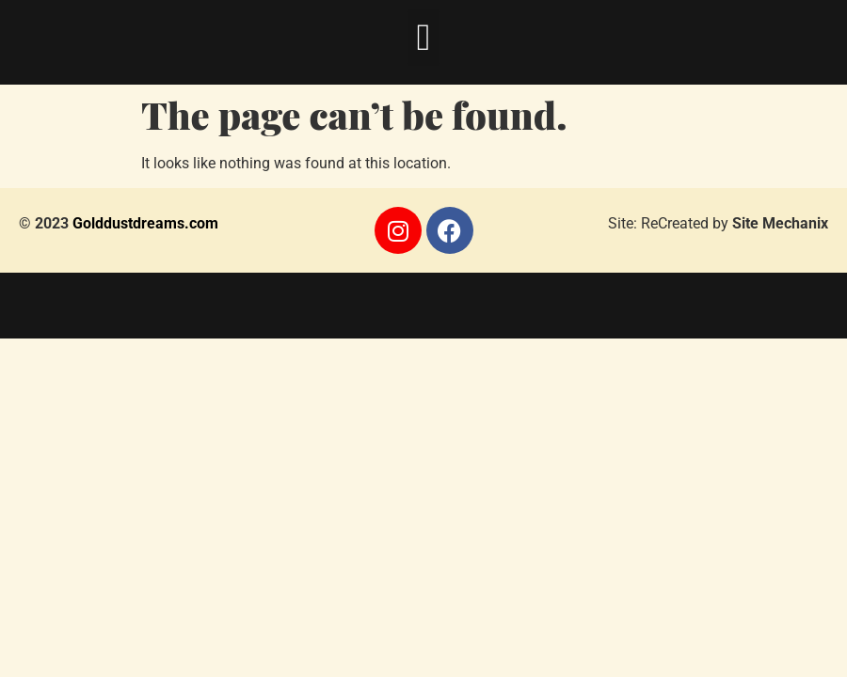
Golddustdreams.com (145, 223)
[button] (424, 37)
